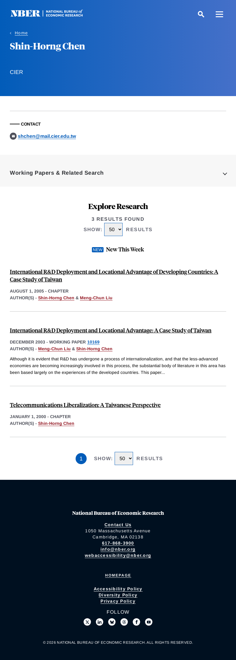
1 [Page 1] (81, 459)
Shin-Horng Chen (56, 297)
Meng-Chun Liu (96, 297)
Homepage (118, 575)
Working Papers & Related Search (57, 173)
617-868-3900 (118, 543)
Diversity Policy (118, 594)
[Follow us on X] (87, 622)
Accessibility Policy (118, 588)
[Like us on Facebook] (136, 622)
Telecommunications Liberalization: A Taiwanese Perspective (85, 405)
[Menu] (219, 14)
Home (21, 32)
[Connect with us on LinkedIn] (99, 622)
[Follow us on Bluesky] (112, 622)
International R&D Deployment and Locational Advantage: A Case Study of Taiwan (110, 330)
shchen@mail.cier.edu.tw (47, 136)
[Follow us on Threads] (124, 622)
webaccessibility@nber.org (118, 555)
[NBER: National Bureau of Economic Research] (51, 15)
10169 (93, 342)
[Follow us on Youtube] (148, 622)
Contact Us (118, 524)
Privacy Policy (118, 601)
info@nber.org (118, 549)
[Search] (201, 14)
